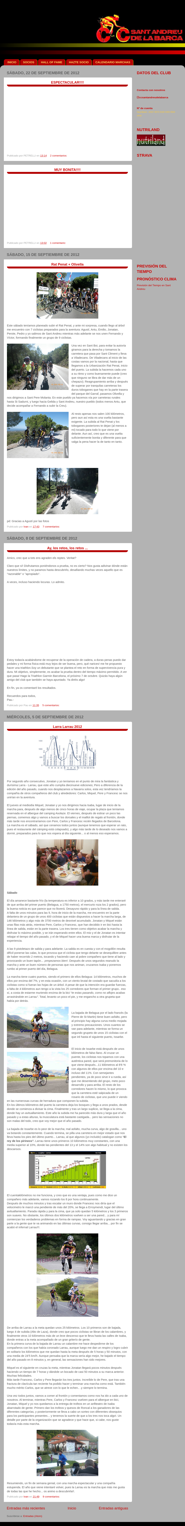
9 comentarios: (51, 1496)
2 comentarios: (59, 155)
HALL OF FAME (51, 62)
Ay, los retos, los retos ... (67, 548)
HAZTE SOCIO (79, 62)
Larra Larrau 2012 (67, 727)
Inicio (72, 1508)
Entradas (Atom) (32, 1516)
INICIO (12, 62)
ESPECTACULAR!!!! (67, 82)
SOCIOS (28, 62)
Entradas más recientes (26, 1508)
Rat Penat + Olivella (67, 264)
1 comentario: (58, 242)
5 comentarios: (51, 705)
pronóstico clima (157, 279)
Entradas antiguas (113, 1508)
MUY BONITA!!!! (67, 170)
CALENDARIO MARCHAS (112, 62)
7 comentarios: (51, 526)
